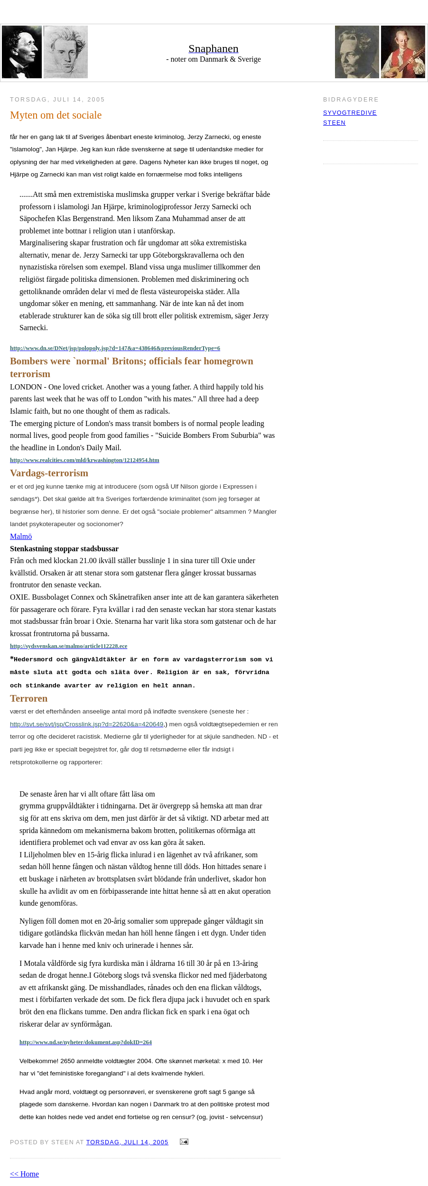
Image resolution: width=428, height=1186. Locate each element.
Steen (334, 123)
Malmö (21, 536)
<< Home (24, 1174)
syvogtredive (350, 113)
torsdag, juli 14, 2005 (127, 1142)
